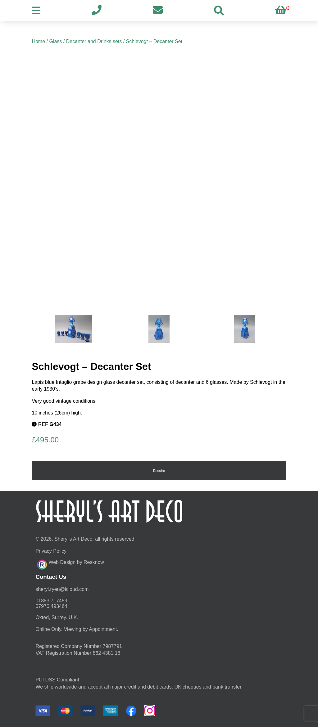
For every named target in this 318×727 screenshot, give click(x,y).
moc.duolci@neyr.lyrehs (62, 589)
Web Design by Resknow (70, 564)
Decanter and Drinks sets (94, 41)
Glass (55, 41)
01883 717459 (51, 600)
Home (38, 41)
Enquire (159, 470)
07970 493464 (51, 606)
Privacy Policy (50, 551)
